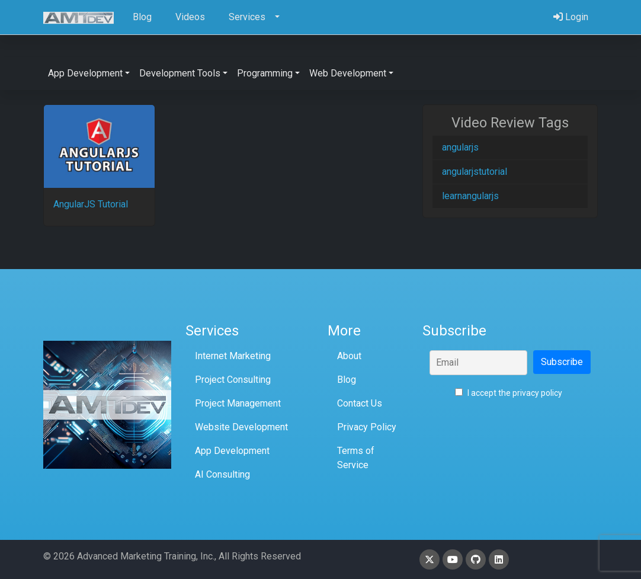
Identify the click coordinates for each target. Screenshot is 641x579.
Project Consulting (233, 379)
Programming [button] (265, 73)
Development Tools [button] (179, 73)
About (349, 356)
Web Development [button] (347, 73)
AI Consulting (222, 474)
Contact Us (359, 403)
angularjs (460, 147)
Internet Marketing (233, 356)
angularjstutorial (474, 171)
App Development (232, 450)
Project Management (238, 403)
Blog (346, 379)
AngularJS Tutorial (90, 204)
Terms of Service (355, 458)
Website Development (241, 427)
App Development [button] (85, 73)
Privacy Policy (366, 427)
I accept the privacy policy (508, 393)
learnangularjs (470, 195)
